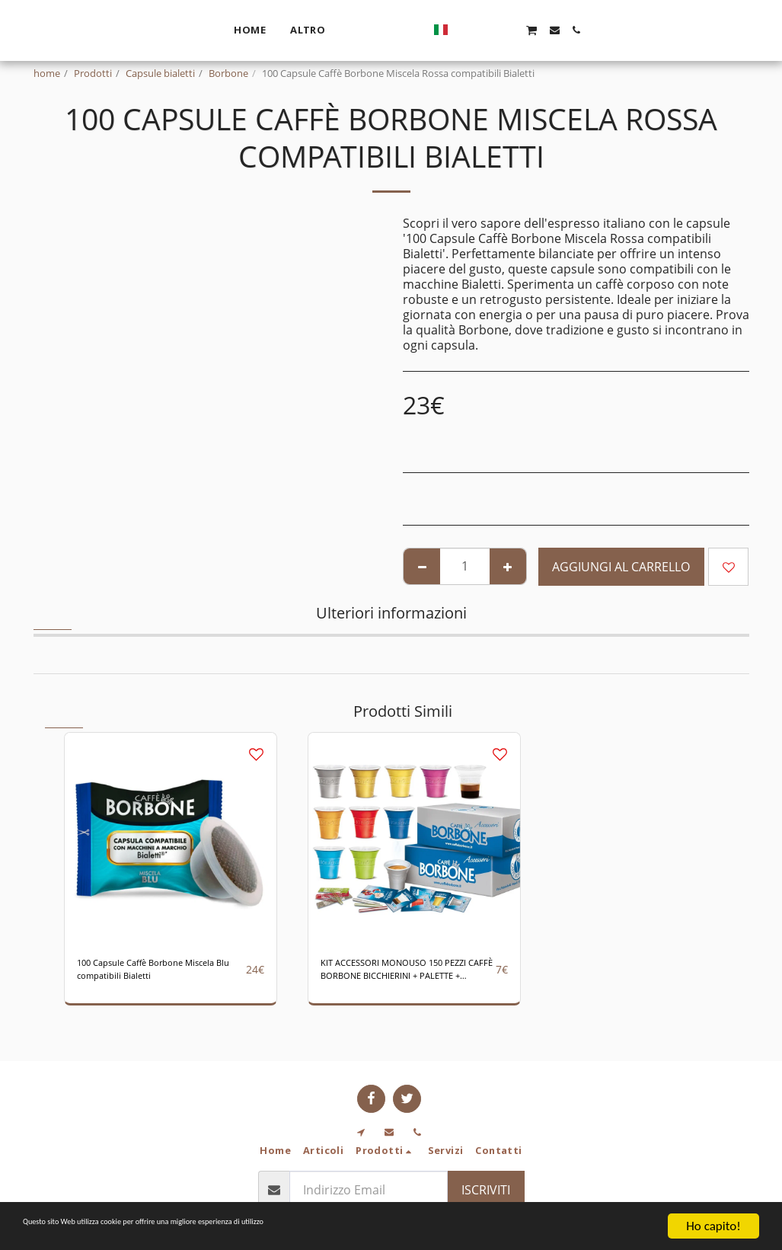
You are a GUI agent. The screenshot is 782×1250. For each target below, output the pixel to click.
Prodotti (93, 73)
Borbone (228, 73)
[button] (618, 30)
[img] (170, 839)
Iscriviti (485, 1189)
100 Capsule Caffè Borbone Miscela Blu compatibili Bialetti (154, 975)
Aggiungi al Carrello (621, 566)
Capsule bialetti (160, 73)
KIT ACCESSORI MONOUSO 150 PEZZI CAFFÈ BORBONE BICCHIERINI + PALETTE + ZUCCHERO (407, 975)
